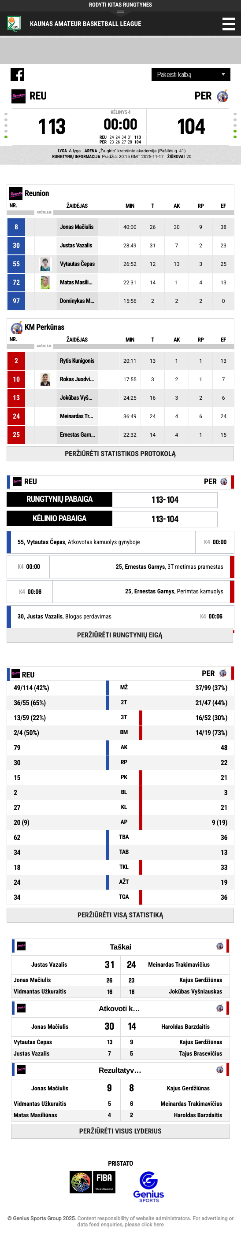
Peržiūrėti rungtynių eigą (120, 635)
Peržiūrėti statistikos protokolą (120, 453)
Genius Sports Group (148, 1187)
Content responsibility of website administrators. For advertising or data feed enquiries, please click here (155, 1221)
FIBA (92, 1187)
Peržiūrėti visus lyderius (120, 1131)
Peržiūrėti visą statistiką (120, 915)
